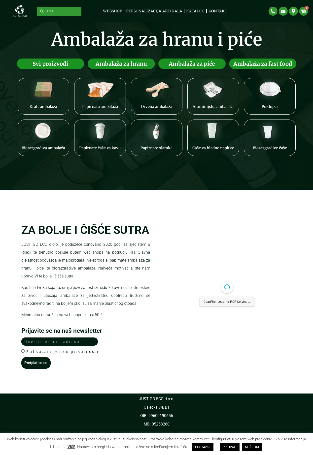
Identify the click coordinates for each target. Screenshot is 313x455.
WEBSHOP (112, 11)
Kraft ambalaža (43, 110)
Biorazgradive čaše (270, 151)
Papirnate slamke (156, 151)
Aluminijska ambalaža (213, 110)
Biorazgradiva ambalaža (43, 151)
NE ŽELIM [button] (252, 447)
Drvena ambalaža (156, 110)
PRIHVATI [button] (230, 447)
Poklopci (270, 110)
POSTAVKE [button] (202, 447)
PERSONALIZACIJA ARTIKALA (154, 11)
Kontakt (218, 11)
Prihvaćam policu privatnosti (62, 355)
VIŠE (71, 447)
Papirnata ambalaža (100, 110)
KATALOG (195, 11)
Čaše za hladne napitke (213, 151)
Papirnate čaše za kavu (100, 151)
